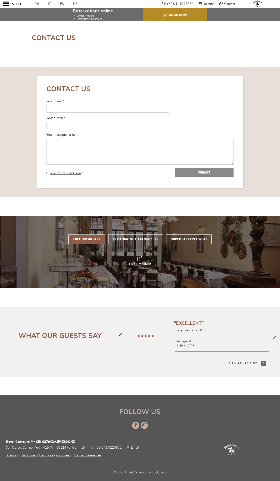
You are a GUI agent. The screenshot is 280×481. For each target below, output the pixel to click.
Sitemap (12, 455)
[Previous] (120, 336)
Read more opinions (241, 363)
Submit (204, 172)
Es (62, 3)
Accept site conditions (65, 173)
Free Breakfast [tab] (86, 239)
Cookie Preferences (88, 455)
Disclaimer (28, 455)
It (49, 3)
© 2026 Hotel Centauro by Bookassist (140, 472)
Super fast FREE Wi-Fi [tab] (189, 239)
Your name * (55, 101)
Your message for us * (62, 134)
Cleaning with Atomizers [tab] (135, 239)
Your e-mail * (55, 118)
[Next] (274, 336)
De (75, 3)
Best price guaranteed (55, 455)
